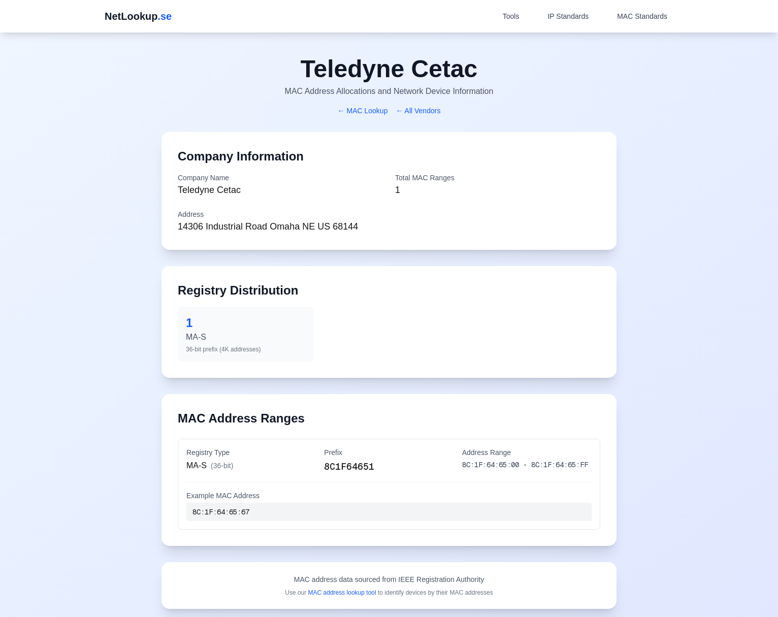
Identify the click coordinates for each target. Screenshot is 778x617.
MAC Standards (642, 16)
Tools (511, 16)
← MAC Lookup (363, 111)
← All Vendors (418, 111)
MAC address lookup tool (342, 592)
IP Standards (568, 16)
